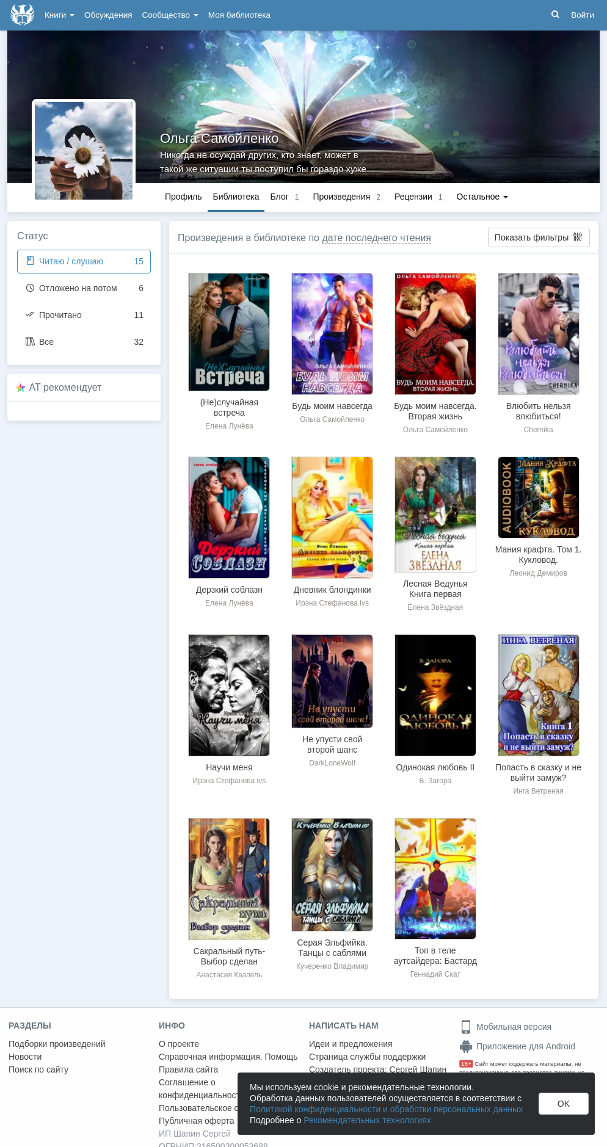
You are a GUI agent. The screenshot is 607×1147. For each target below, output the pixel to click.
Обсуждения (108, 15)
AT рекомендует (65, 387)
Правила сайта (188, 1069)
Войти (582, 15)
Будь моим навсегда (332, 406)
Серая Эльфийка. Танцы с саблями (332, 948)
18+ (466, 1063)
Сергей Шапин (417, 1069)
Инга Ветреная (538, 791)
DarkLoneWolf (332, 763)
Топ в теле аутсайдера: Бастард (435, 956)
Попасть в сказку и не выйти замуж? (538, 772)
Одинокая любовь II (435, 767)
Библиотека (236, 196)
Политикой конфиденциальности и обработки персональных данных (386, 1109)
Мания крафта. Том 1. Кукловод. (538, 555)
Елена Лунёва (229, 426)
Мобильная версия (505, 1026)
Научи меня (229, 767)
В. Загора (436, 780)
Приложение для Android (517, 1046)
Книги (60, 15)
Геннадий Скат (435, 974)
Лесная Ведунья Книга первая (435, 589)
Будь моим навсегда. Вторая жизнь (435, 411)
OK (564, 1104)
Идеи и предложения (351, 1044)
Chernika (538, 429)
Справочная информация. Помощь (228, 1057)
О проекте (179, 1044)
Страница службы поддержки (367, 1057)
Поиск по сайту (38, 1069)
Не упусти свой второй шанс (332, 744)
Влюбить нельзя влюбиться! (538, 411)
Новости (25, 1057)
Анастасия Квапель (229, 975)
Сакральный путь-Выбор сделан (230, 956)
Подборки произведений (57, 1044)
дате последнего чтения (376, 238)
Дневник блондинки (332, 590)
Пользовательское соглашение (220, 1108)
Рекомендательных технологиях (367, 1120)
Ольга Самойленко (219, 138)
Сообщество (170, 15)
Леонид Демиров (538, 573)
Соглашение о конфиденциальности (202, 1088)
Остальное (483, 196)
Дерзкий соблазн (229, 590)
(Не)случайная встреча (229, 407)
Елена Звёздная (435, 607)
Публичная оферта (196, 1121)
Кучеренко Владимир (332, 966)
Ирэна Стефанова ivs (332, 603)
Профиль (183, 196)
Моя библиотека (239, 15)
